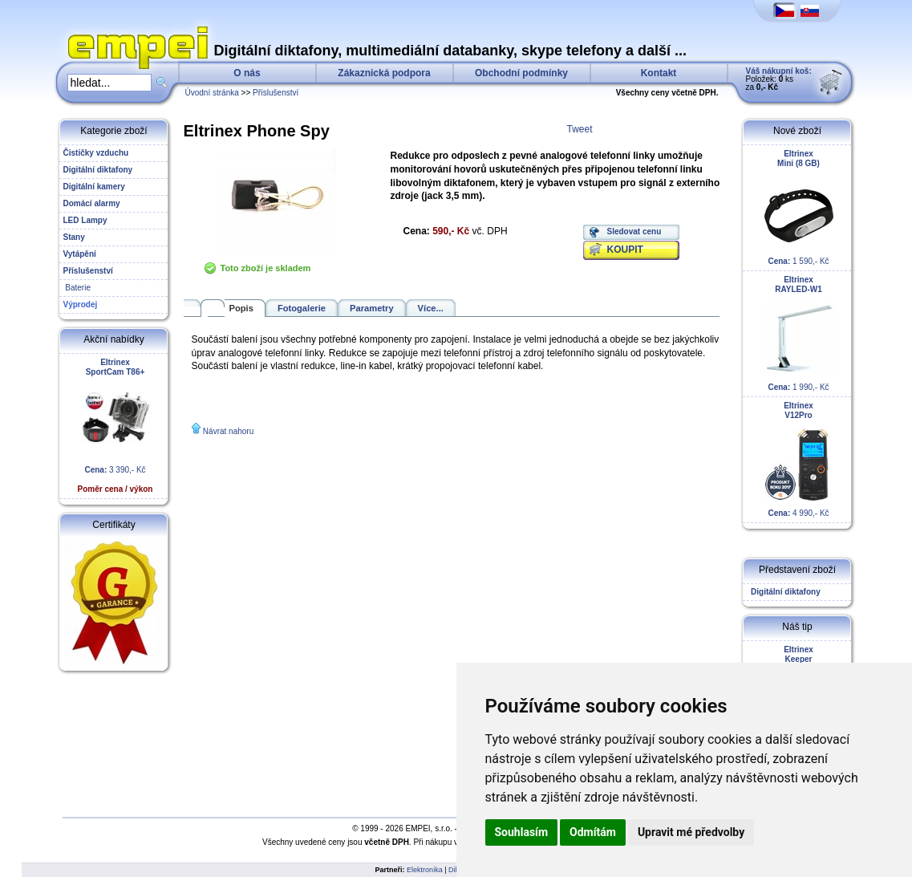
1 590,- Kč (799, 207)
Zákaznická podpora (384, 73)
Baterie (77, 287)
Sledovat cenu (634, 231)
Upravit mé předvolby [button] (691, 832)
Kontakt (659, 73)
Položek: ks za (779, 79)
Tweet (580, 129)
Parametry (372, 308)
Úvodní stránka (212, 92)
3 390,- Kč (115, 425)
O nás (246, 73)
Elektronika (425, 870)
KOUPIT (625, 249)
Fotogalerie (302, 308)
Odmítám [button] (592, 832)
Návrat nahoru (228, 431)
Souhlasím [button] (522, 832)
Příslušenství (275, 92)
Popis (241, 308)
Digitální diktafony (784, 591)
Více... (431, 308)
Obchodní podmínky (521, 73)
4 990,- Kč (799, 459)
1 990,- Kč (799, 333)
